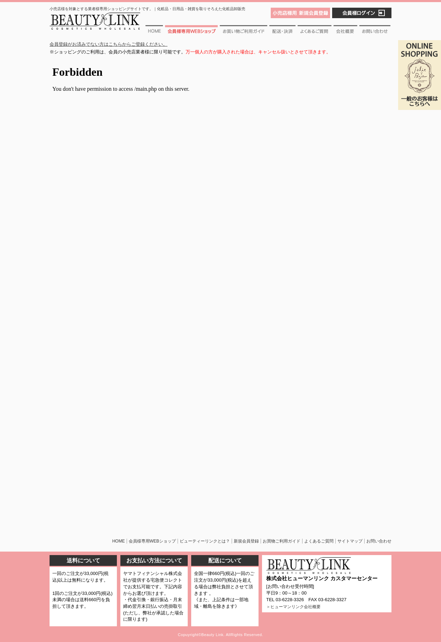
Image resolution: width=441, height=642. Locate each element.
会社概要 (345, 32)
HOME (118, 541)
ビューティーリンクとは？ (205, 541)
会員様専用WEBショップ (191, 32)
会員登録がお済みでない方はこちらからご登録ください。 (108, 44)
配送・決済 (282, 32)
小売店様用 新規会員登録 (300, 13)
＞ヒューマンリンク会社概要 (293, 606)
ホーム (154, 32)
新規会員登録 (246, 541)
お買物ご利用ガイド (243, 32)
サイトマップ (349, 541)
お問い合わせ (374, 32)
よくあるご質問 (314, 32)
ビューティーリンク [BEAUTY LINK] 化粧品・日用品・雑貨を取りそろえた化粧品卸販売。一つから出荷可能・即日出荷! (95, 24)
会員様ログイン (361, 13)
